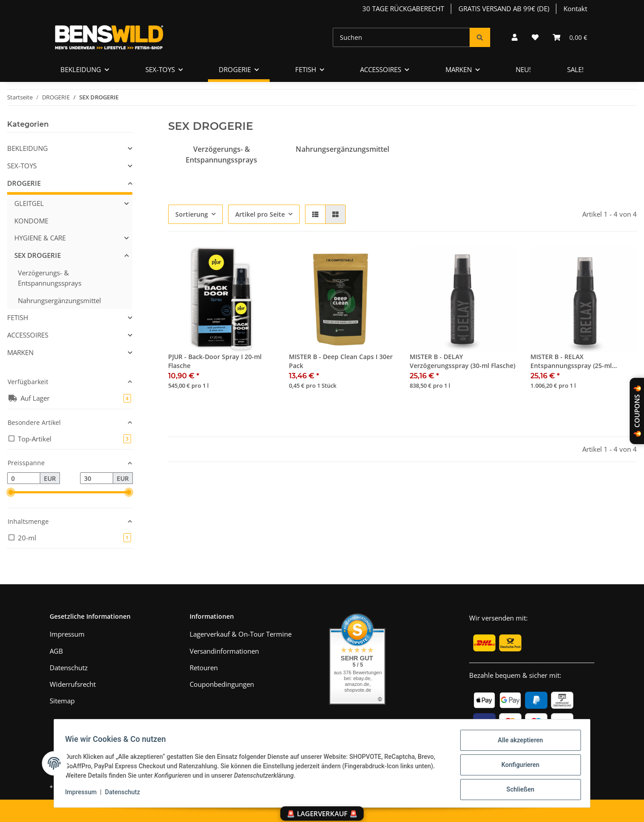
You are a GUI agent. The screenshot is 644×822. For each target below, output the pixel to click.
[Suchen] (401, 37)
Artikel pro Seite (260, 214)
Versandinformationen (224, 650)
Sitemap (62, 700)
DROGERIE (24, 183)
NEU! (523, 69)
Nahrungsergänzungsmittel (342, 149)
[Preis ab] (23, 478)
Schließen (517, 790)
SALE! (575, 69)
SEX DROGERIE (37, 255)
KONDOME (31, 220)
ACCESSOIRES (27, 334)
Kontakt (575, 8)
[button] (514, 37)
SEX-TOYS (22, 165)
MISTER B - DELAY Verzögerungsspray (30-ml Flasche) (462, 361)
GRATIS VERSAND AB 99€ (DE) (503, 8)
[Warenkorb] (570, 37)
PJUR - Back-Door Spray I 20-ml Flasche (215, 361)
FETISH (17, 317)
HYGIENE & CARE (40, 237)
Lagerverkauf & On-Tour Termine (241, 633)
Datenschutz (125, 794)
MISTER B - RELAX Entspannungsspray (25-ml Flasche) (571, 361)
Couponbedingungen (222, 684)
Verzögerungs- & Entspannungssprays (49, 277)
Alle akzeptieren (516, 743)
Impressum (84, 794)
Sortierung (191, 214)
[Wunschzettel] (535, 37)
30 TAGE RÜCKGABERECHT (403, 8)
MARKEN (20, 352)
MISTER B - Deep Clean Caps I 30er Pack (341, 361)
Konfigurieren (517, 767)
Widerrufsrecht (73, 684)
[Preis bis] (96, 478)
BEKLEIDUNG (27, 148)
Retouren (204, 667)
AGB (56, 650)
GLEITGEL (29, 203)
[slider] (10, 492)
